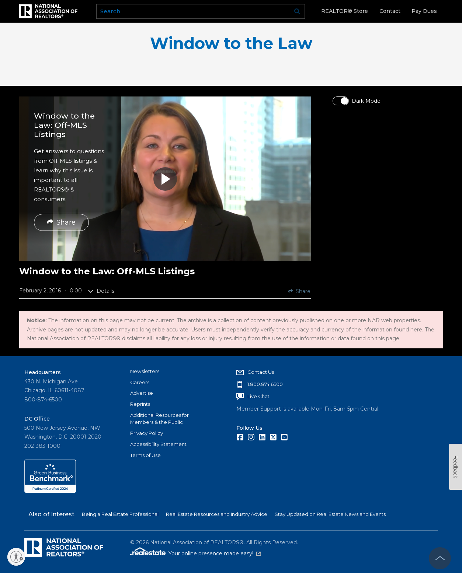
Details (101, 291)
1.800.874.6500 (265, 384)
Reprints (140, 404)
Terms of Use (145, 455)
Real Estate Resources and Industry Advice (216, 514)
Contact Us (260, 372)
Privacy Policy (146, 433)
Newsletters (144, 371)
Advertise (141, 393)
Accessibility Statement (158, 444)
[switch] (341, 100)
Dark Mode (366, 101)
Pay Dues (424, 11)
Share (61, 222)
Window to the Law (231, 43)
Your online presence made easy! (215, 553)
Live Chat (258, 396)
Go (296, 11)
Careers (139, 382)
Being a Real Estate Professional (120, 514)
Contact (389, 11)
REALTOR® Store (344, 11)
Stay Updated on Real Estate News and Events (330, 514)
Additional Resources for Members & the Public (159, 418)
